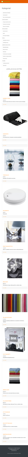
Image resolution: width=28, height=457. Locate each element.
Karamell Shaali (6, 98)
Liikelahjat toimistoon (6, 40)
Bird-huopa (5, 281)
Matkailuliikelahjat (5, 47)
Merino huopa (6, 389)
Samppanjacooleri (7, 434)
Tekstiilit (3, 60)
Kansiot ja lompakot (6, 26)
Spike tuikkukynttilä (7, 246)
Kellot (4, 33)
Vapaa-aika (4, 65)
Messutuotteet (5, 49)
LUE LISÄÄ (4, 104)
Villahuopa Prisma (7, 400)
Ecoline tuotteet (5, 19)
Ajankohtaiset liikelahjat (6, 12)
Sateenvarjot (5, 58)
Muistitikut (4, 51)
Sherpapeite (5, 133)
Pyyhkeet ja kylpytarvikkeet (7, 56)
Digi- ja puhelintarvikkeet (7, 17)
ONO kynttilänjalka (7, 423)
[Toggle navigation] (26, 1)
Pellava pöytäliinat (7, 317)
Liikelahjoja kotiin (5, 42)
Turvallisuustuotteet (6, 63)
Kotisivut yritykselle (10, 453)
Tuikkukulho (6, 175)
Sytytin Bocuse (6, 412)
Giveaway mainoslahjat (6, 24)
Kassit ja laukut (4, 28)
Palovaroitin (6, 210)
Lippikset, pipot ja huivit (6, 44)
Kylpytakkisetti (6, 354)
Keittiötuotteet (5, 31)
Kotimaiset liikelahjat (6, 35)
